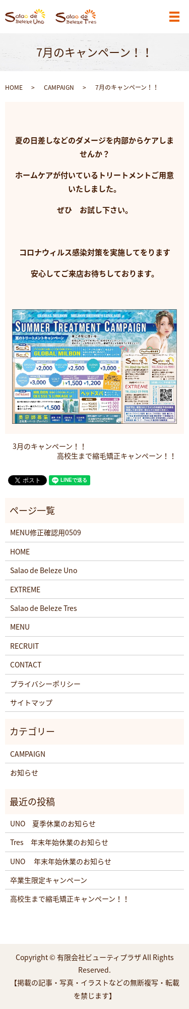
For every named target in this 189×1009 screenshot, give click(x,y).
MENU (20, 627)
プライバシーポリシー (45, 684)
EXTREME (25, 589)
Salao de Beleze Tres (43, 608)
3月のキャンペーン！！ (50, 446)
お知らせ (24, 772)
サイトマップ (31, 702)
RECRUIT (24, 646)
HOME (14, 87)
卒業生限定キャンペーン (48, 880)
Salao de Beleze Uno (43, 570)
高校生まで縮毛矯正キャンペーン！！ (116, 456)
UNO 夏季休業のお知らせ (53, 823)
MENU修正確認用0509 (45, 532)
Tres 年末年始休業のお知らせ (59, 842)
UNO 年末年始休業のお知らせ (60, 861)
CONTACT (25, 664)
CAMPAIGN (59, 87)
